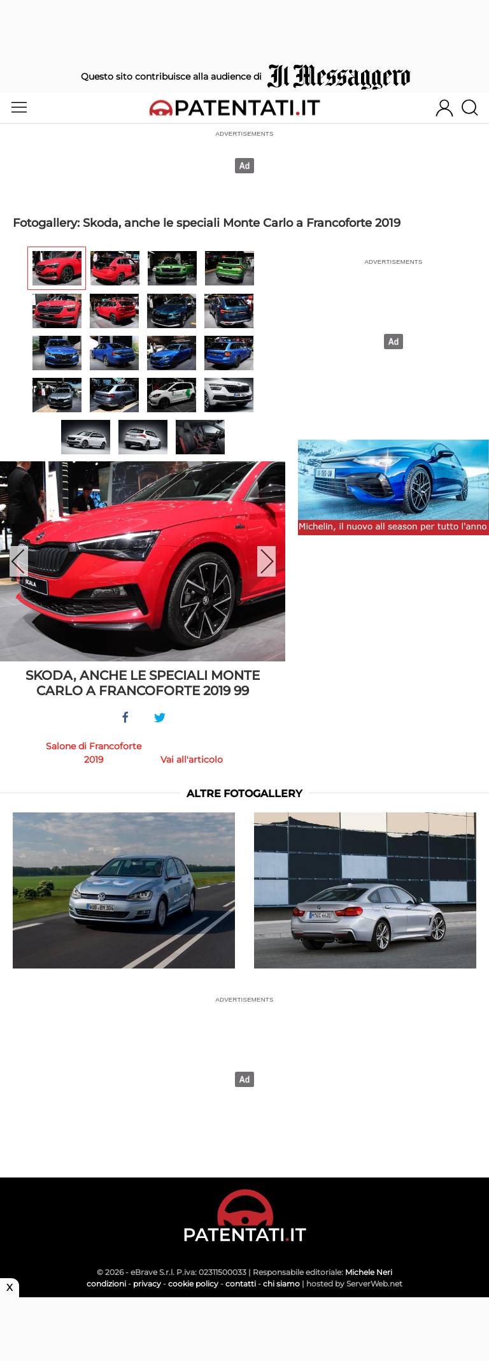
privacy (147, 1283)
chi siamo (281, 1283)
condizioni (106, 1283)
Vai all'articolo (191, 759)
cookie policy (193, 1283)
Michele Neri (368, 1272)
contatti (240, 1283)
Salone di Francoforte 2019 (93, 752)
